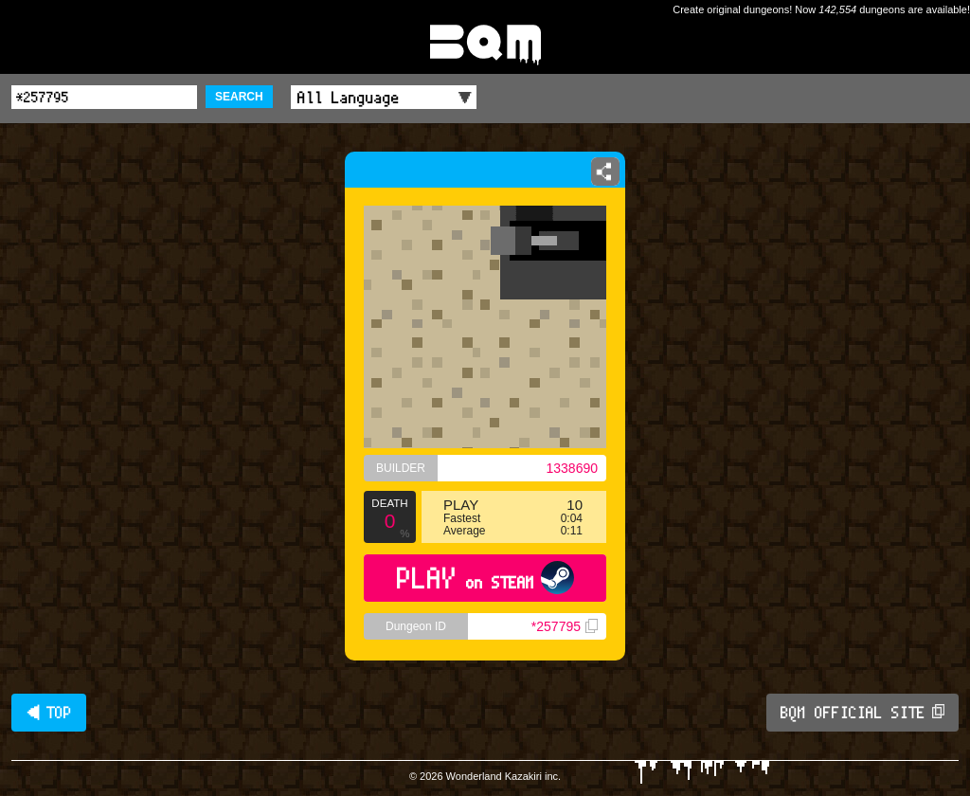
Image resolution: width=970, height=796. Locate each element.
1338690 (572, 468)
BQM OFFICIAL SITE (862, 712)
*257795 (564, 626)
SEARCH (239, 96)
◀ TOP (49, 712)
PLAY (485, 577)
